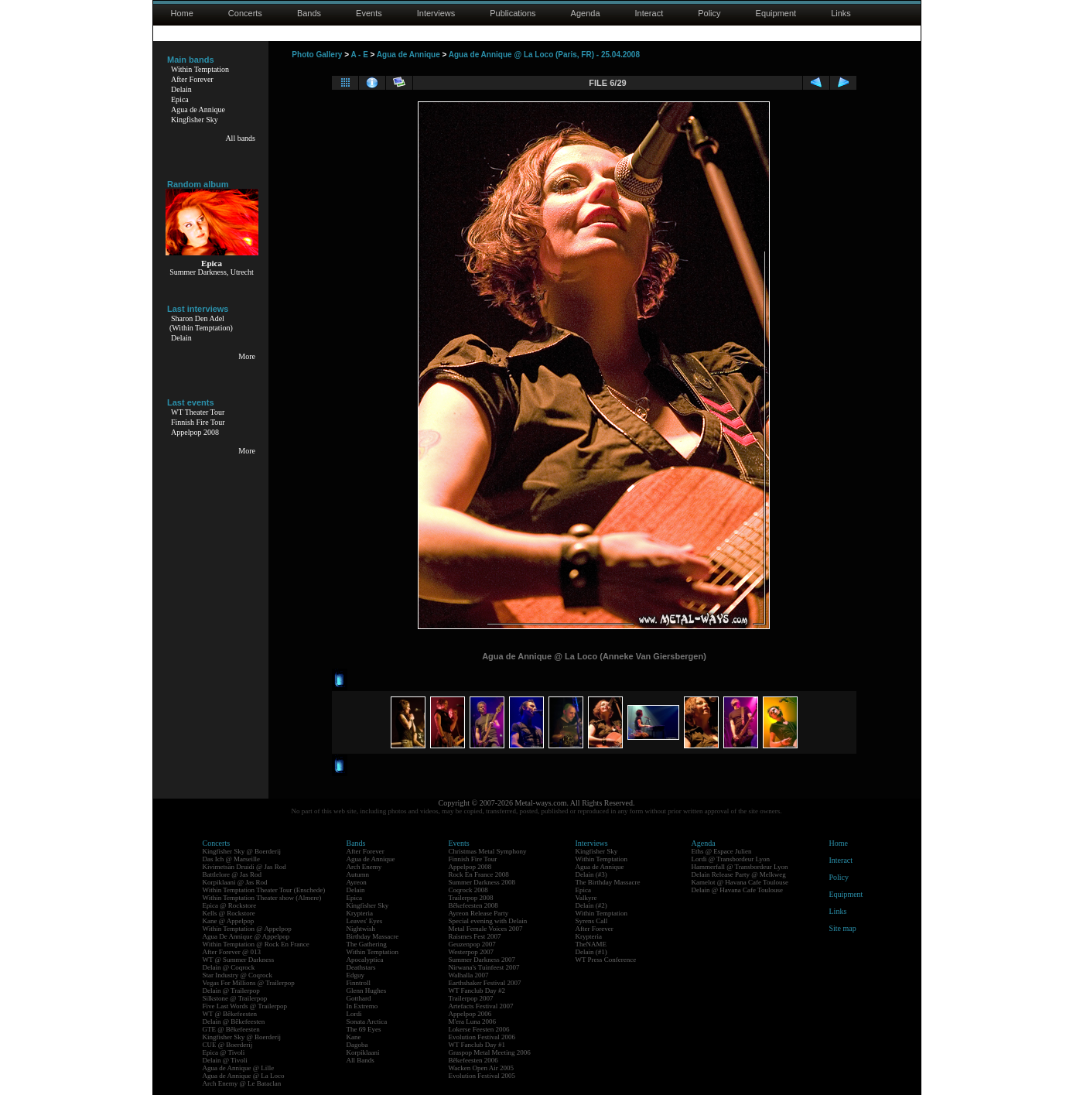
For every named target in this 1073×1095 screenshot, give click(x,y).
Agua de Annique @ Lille (239, 1068)
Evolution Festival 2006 (482, 1037)
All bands (240, 138)
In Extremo (362, 1006)
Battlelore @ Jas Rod (232, 874)
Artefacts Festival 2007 (481, 1006)
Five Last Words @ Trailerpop (245, 1006)
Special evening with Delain (488, 921)
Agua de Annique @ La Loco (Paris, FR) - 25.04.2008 (544, 54)
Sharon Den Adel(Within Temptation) (201, 323)
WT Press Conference (606, 959)
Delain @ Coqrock (229, 967)
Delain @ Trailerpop (231, 990)
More (246, 356)
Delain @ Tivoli (225, 1060)
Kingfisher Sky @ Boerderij (242, 851)
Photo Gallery (317, 54)
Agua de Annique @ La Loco (244, 1076)
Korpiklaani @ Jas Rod (235, 882)
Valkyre (586, 898)
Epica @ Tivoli (224, 1052)
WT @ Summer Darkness (239, 959)
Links (841, 13)
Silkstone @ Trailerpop (235, 998)
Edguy (356, 975)
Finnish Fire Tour (198, 422)
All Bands (360, 1060)
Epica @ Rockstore (230, 905)
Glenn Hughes (367, 990)
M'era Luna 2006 (473, 1021)
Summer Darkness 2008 (482, 882)
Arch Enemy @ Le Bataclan (242, 1083)
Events (369, 13)
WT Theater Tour (197, 412)
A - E (358, 54)
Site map (842, 928)
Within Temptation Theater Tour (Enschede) (264, 890)
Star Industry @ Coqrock (238, 975)
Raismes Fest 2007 (475, 936)
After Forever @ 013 (232, 952)
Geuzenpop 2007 (472, 944)
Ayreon (357, 882)
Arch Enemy (364, 867)
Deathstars (361, 967)
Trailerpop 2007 (471, 998)
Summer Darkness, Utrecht (211, 272)
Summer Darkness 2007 (482, 959)
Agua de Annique (198, 109)
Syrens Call (592, 921)
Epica (180, 99)
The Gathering (367, 944)
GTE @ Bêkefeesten (231, 1029)
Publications (512, 13)
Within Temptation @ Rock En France (256, 944)
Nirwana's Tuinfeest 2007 (484, 967)
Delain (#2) (591, 905)
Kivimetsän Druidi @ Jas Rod (244, 867)
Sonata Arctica (367, 1021)
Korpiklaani (363, 1052)
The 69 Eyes (364, 1029)
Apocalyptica (365, 959)
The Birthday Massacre (608, 882)
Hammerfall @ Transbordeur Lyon (740, 867)
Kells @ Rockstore (229, 913)
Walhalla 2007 (469, 975)
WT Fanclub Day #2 (477, 990)
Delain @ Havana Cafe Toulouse (737, 890)
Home (182, 13)
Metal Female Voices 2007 (486, 928)
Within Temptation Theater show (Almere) (262, 898)
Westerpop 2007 (471, 952)
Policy (709, 13)
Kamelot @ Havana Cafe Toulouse (740, 882)
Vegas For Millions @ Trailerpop (249, 983)
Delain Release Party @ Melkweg (739, 874)
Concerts (245, 13)
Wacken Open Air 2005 (481, 1068)
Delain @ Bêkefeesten (234, 1021)
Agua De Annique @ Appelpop (246, 936)
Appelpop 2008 (195, 432)
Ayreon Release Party (479, 913)
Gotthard (359, 998)
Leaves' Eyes (365, 921)
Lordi (354, 1014)
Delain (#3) (591, 874)
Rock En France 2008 (479, 874)
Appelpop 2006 (470, 1014)
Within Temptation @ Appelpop (247, 928)
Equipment (776, 13)
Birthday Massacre (373, 936)
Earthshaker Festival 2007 (485, 983)
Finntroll (359, 983)
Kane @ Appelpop (229, 921)
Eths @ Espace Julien (722, 851)
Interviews (436, 13)
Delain (181, 89)
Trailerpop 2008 (471, 898)
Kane (354, 1037)
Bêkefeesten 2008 (473, 905)
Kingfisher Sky (194, 119)
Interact (649, 13)
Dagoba (357, 1045)
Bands (309, 13)
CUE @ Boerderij (228, 1045)
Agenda (585, 13)
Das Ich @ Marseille (232, 859)
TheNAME (591, 944)
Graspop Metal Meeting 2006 (490, 1052)
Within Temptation (200, 69)
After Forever (192, 79)
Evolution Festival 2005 (482, 1076)
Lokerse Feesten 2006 (479, 1029)
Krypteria (360, 913)
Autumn (358, 874)
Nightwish (361, 928)
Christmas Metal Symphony (488, 851)
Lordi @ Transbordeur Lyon (731, 859)
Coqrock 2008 (468, 890)
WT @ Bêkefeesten (230, 1014)
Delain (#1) (591, 952)
